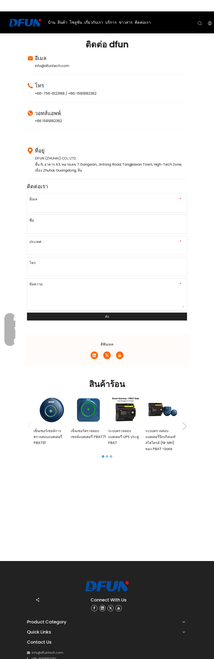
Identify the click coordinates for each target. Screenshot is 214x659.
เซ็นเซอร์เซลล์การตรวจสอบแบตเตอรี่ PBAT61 (48, 436)
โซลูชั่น (76, 22)
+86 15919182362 (48, 120)
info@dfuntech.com (52, 65)
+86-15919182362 (82, 93)
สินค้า (62, 22)
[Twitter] (107, 355)
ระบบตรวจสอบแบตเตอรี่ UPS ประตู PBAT (123, 436)
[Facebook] (94, 608)
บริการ (111, 22)
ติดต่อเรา (143, 22)
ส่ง (107, 316)
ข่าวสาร (126, 22)
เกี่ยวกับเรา (93, 22)
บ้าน (51, 22)
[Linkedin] (94, 355)
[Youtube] (119, 355)
